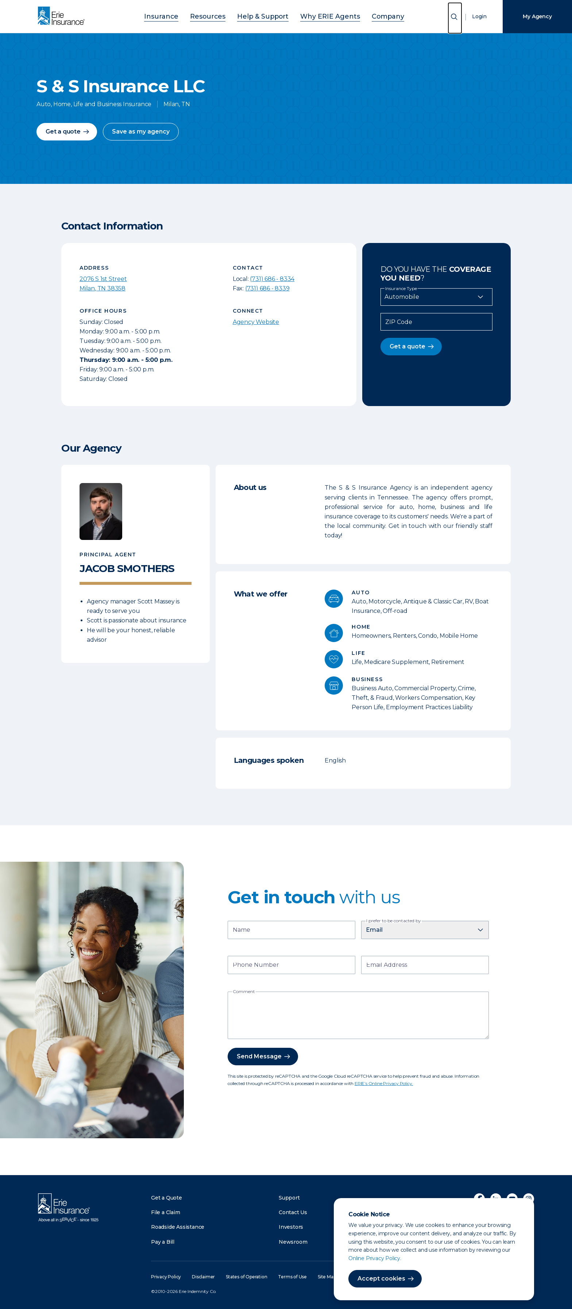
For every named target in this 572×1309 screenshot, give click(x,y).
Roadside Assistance (177, 1227)
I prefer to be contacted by (393, 921)
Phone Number (256, 965)
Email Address (386, 965)
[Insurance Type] (436, 297)
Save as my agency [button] (141, 131)
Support (289, 1197)
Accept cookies (381, 1278)
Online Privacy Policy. (374, 1258)
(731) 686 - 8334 (272, 278)
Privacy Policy (166, 1276)
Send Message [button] (259, 1056)
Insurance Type (401, 288)
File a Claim (165, 1212)
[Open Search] (454, 18)
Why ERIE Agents (321, 15)
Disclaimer (203, 1276)
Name (241, 930)
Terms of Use (292, 1276)
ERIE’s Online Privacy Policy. (384, 1083)
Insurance (180, 15)
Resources (219, 15)
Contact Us (293, 1212)
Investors (291, 1227)
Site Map (327, 1276)
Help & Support (265, 15)
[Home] (63, 16)
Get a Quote (166, 1197)
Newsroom (293, 1242)
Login (479, 16)
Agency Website (256, 321)
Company (369, 15)
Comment (244, 991)
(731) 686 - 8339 (267, 288)
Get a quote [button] (63, 131)
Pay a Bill (162, 1242)
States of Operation (246, 1276)
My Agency (537, 16)
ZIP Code (398, 322)
